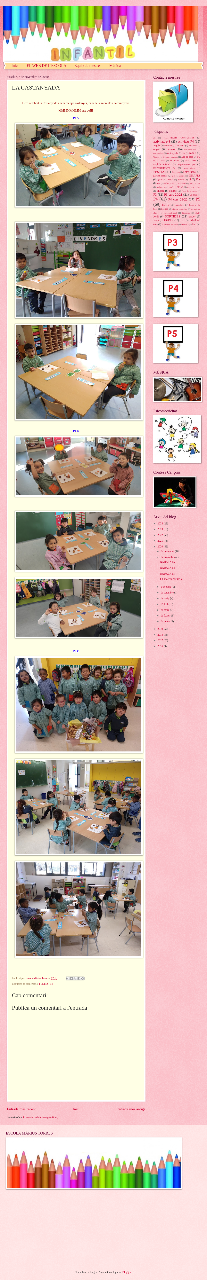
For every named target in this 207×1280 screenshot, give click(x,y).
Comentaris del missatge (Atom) (40, 1117)
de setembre (167, 592)
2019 (160, 628)
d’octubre (166, 586)
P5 (198, 199)
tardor (192, 216)
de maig (165, 598)
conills (192, 153)
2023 (160, 529)
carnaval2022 (190, 149)
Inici (15, 65)
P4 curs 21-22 (177, 199)
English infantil (161, 164)
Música (115, 65)
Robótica (186, 213)
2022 (160, 535)
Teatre (156, 220)
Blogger (126, 1272)
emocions (174, 160)
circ (183, 153)
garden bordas (160, 175)
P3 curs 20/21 (173, 194)
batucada (180, 145)
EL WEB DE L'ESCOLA (46, 65)
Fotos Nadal (189, 171)
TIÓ (182, 220)
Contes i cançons (170, 157)
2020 (160, 546)
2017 (160, 640)
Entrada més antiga (131, 1109)
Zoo (194, 224)
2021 (160, 540)
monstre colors (193, 187)
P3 (155, 194)
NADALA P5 (167, 562)
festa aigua (189, 168)
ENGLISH (190, 160)
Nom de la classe (189, 191)
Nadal (172, 190)
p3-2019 (193, 195)
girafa (182, 176)
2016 (160, 646)
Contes (156, 157)
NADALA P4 (167, 567)
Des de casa (187, 156)
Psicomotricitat (170, 213)
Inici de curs (194, 183)
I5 (190, 179)
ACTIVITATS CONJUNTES (179, 137)
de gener (166, 621)
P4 (51, 983)
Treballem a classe (170, 224)
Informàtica (169, 183)
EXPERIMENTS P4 (164, 168)
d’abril (165, 604)
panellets (179, 205)
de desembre (168, 551)
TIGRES (168, 220)
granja (160, 179)
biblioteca (193, 145)
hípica (170, 179)
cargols (156, 149)
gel (173, 176)
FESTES (43, 983)
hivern (181, 179)
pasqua (164, 209)
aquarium (168, 145)
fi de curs (176, 172)
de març (165, 610)
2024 (160, 523)
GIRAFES (194, 175)
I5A (198, 179)
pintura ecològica (179, 209)
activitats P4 (186, 141)
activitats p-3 (161, 141)
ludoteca (160, 187)
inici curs (182, 183)
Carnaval (171, 149)
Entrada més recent (21, 1109)
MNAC (180, 187)
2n (154, 138)
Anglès (156, 145)
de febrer (166, 615)
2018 (160, 634)
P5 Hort (166, 205)
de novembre (168, 557)
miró (171, 187)
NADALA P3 (167, 573)
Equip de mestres (87, 65)
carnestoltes (158, 153)
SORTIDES (172, 216)
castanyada (172, 153)
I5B (159, 183)
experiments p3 (186, 164)
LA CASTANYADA (171, 579)
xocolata (184, 224)
